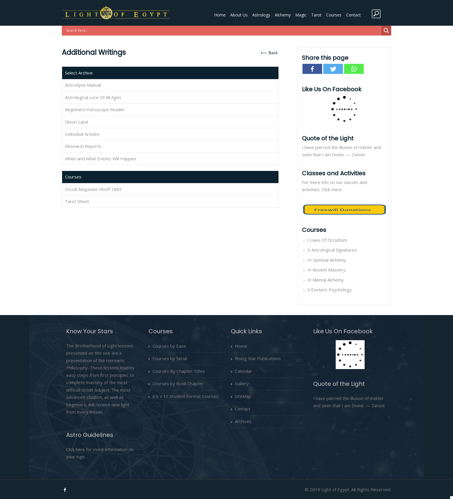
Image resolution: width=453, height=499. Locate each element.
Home (220, 15)
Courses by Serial (170, 358)
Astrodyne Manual (83, 85)
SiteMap (243, 396)
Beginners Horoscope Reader (95, 109)
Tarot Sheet (77, 201)
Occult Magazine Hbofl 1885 (93, 189)
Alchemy (283, 15)
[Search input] (223, 31)
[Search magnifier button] (386, 31)
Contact (353, 15)
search (376, 14)
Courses (333, 15)
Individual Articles (82, 134)
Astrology (261, 15)
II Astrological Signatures (332, 250)
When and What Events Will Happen (100, 158)
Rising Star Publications (258, 358)
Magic (301, 15)
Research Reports (83, 146)
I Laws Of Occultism (327, 240)
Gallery (242, 383)
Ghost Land (76, 122)
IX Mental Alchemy (325, 280)
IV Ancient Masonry (326, 270)
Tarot (316, 15)
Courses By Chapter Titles (179, 371)
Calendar (243, 371)
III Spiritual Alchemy (326, 260)
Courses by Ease (169, 346)
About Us (239, 15)
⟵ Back (269, 52)
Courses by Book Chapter (178, 383)
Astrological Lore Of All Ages (93, 97)
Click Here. (332, 189)
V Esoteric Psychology (329, 290)
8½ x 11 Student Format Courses (185, 396)
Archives (243, 421)
